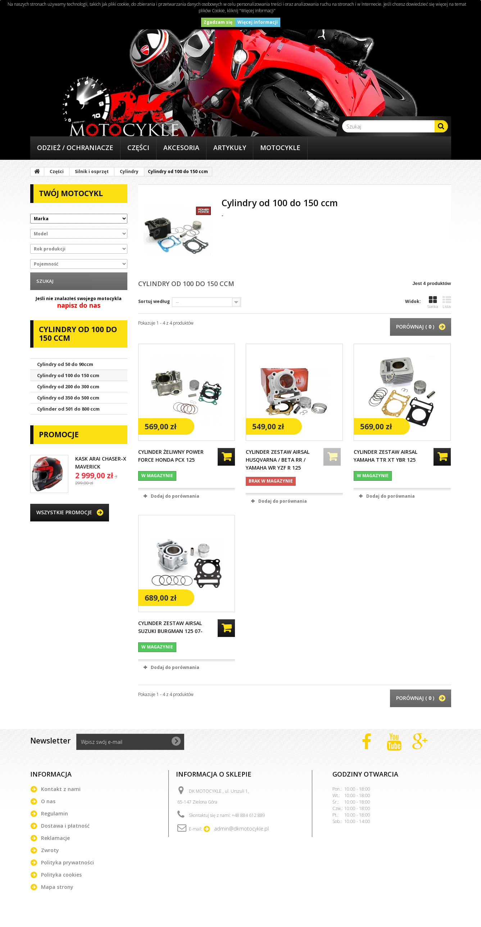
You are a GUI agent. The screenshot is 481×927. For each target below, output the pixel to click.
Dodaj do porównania (175, 496)
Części (138, 147)
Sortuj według (154, 301)
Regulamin (54, 813)
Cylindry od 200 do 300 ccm (68, 386)
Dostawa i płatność (65, 825)
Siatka (432, 302)
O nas (48, 801)
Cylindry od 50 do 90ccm (65, 364)
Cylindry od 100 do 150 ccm (68, 375)
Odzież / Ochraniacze (75, 147)
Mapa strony (57, 886)
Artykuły (229, 147)
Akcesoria (181, 147)
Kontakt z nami (61, 789)
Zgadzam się (218, 22)
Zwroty (50, 850)
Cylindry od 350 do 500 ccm (68, 397)
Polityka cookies (61, 874)
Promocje (59, 434)
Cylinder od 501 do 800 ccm (68, 409)
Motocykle (280, 147)
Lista (447, 302)
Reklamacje (55, 838)
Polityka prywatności (67, 862)
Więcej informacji (257, 22)
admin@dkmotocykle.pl (241, 828)
